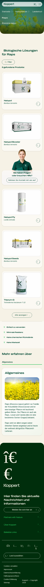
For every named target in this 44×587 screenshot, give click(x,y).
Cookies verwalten (10, 566)
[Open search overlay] (35, 4)
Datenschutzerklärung (12, 573)
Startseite (6, 12)
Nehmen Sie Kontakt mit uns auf (22, 180)
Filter (8, 62)
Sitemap (7, 583)
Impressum (8, 569)
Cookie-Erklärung (10, 579)
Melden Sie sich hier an (25, 510)
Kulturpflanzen (21, 12)
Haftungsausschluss (11, 576)
